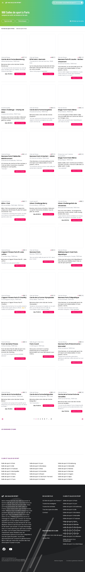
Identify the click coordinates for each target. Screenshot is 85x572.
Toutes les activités (48, 507)
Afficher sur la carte (77, 21)
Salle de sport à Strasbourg (67, 463)
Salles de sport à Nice (70, 521)
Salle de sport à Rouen (37, 474)
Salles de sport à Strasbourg (72, 507)
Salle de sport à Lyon (36, 463)
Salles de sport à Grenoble (71, 530)
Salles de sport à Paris (70, 501)
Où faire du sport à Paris (7, 28)
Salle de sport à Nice (36, 469)
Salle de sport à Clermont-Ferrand (41, 477)
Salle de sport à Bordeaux (38, 466)
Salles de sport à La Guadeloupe (69, 540)
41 (51, 419)
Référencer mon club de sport (52, 535)
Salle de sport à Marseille (66, 466)
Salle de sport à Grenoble (38, 471)
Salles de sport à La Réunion (72, 536)
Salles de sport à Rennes (71, 533)
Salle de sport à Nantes (65, 469)
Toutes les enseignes (49, 504)
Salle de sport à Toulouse (9, 469)
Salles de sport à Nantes (71, 524)
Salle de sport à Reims (65, 479)
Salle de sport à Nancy (8, 474)
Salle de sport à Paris (8, 463)
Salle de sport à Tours (8, 479)
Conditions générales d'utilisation (74, 560)
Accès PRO (46, 538)
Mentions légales (58, 560)
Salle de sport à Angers (65, 474)
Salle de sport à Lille (7, 466)
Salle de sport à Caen (8, 477)
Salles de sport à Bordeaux (71, 512)
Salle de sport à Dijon (65, 477)
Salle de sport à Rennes (65, 471)
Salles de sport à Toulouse (71, 518)
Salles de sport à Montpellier (72, 527)
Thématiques (22, 21)
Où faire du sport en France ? (52, 501)
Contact (45, 512)
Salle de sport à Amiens (37, 479)
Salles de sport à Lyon (70, 504)
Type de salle (8, 21)
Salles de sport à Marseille (71, 515)
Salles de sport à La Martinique (73, 544)
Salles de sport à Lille (69, 509)
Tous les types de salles (50, 509)
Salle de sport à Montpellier (10, 471)
